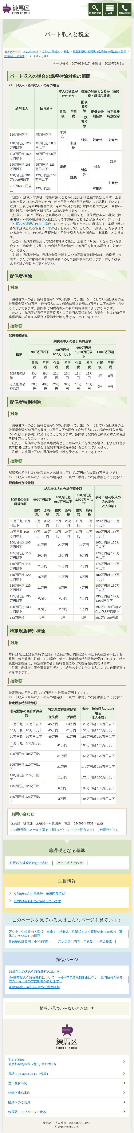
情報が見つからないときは (64, 1008)
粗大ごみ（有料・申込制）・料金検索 (85, 941)
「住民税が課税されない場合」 (32, 224)
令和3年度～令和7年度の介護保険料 (34, 987)
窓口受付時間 (17, 1083)
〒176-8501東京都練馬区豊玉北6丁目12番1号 (32, 1062)
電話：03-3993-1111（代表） (29, 1073)
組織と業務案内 (19, 1093)
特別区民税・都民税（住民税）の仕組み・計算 (99, 51)
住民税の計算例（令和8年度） (30, 941)
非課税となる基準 (14, 56)
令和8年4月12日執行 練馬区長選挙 (39, 894)
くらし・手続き (51, 51)
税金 (66, 51)
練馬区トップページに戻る (27, 1112)
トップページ (30, 51)
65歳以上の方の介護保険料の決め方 (34, 971)
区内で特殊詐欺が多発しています (37, 901)
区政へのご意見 (19, 1102)
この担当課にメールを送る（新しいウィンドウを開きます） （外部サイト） (65, 829)
